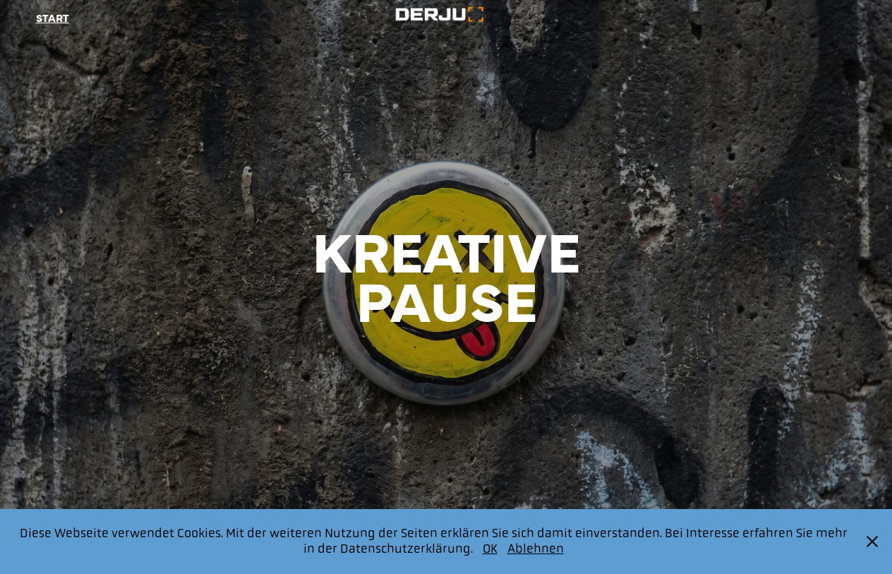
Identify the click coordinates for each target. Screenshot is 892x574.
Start (52, 17)
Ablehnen (535, 549)
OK (490, 549)
